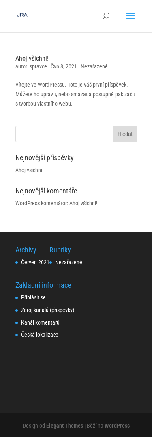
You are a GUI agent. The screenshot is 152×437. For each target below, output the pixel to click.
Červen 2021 (35, 262)
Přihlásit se (33, 297)
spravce (38, 66)
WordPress (117, 425)
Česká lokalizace (39, 334)
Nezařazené (94, 66)
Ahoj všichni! (32, 58)
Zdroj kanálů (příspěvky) (47, 310)
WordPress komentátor (41, 203)
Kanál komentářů (40, 322)
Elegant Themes (64, 425)
